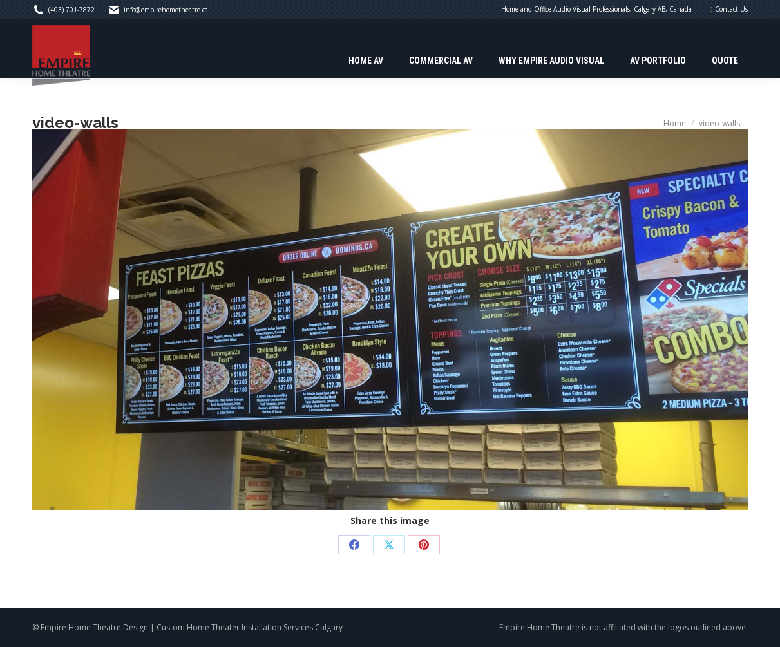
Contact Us (731, 9)
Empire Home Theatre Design (94, 627)
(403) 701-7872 (71, 9)
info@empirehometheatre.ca (166, 9)
